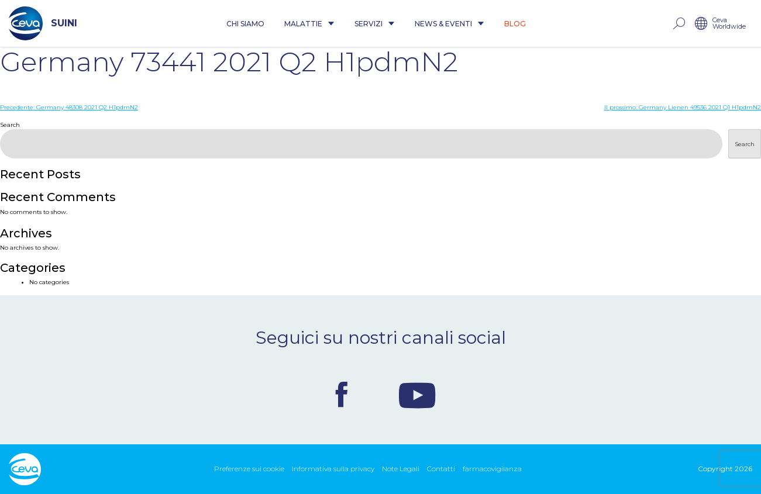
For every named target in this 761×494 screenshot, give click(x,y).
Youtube (417, 394)
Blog (515, 23)
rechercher (678, 23)
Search (10, 125)
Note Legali (400, 468)
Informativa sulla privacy (333, 468)
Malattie (309, 23)
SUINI (43, 23)
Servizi (374, 23)
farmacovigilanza (492, 468)
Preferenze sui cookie (249, 468)
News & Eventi (449, 23)
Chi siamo (245, 23)
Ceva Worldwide (729, 23)
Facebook (341, 394)
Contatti (441, 468)
